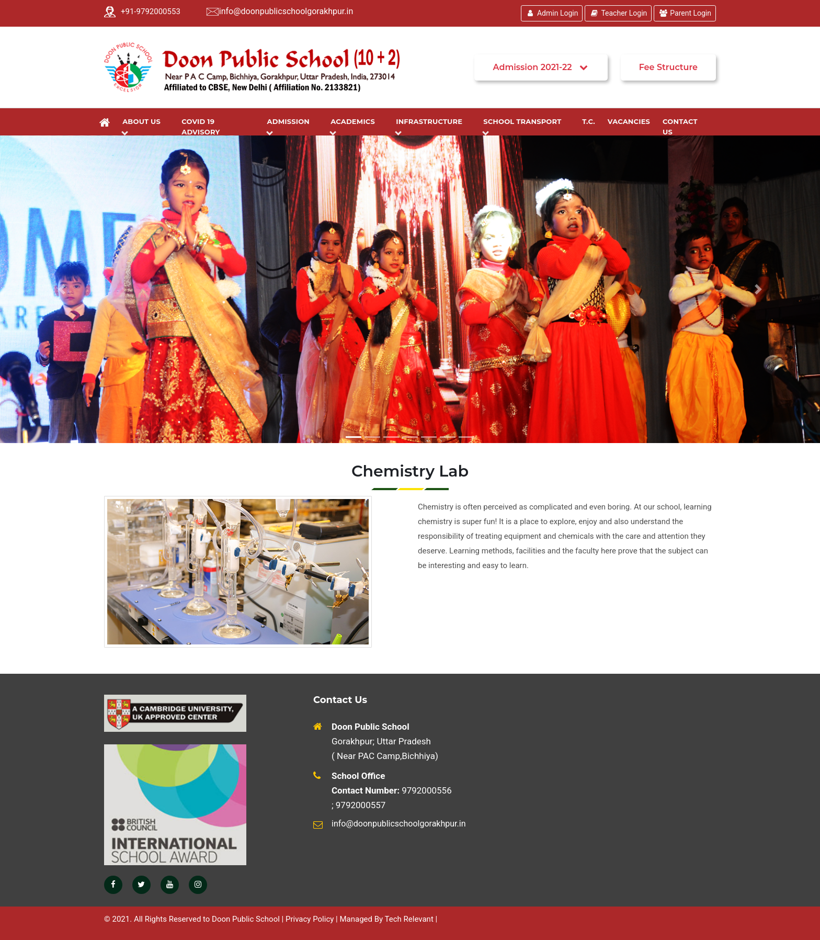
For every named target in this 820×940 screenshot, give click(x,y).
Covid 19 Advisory (200, 126)
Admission (290, 126)
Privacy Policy (310, 919)
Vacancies (629, 121)
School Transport (524, 126)
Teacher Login (618, 13)
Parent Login (684, 13)
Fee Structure (668, 67)
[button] (61, 289)
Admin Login (552, 13)
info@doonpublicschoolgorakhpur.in (286, 11)
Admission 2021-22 (541, 67)
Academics (355, 126)
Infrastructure (431, 126)
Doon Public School (246, 919)
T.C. (588, 121)
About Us (143, 126)
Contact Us (680, 126)
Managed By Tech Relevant (386, 919)
